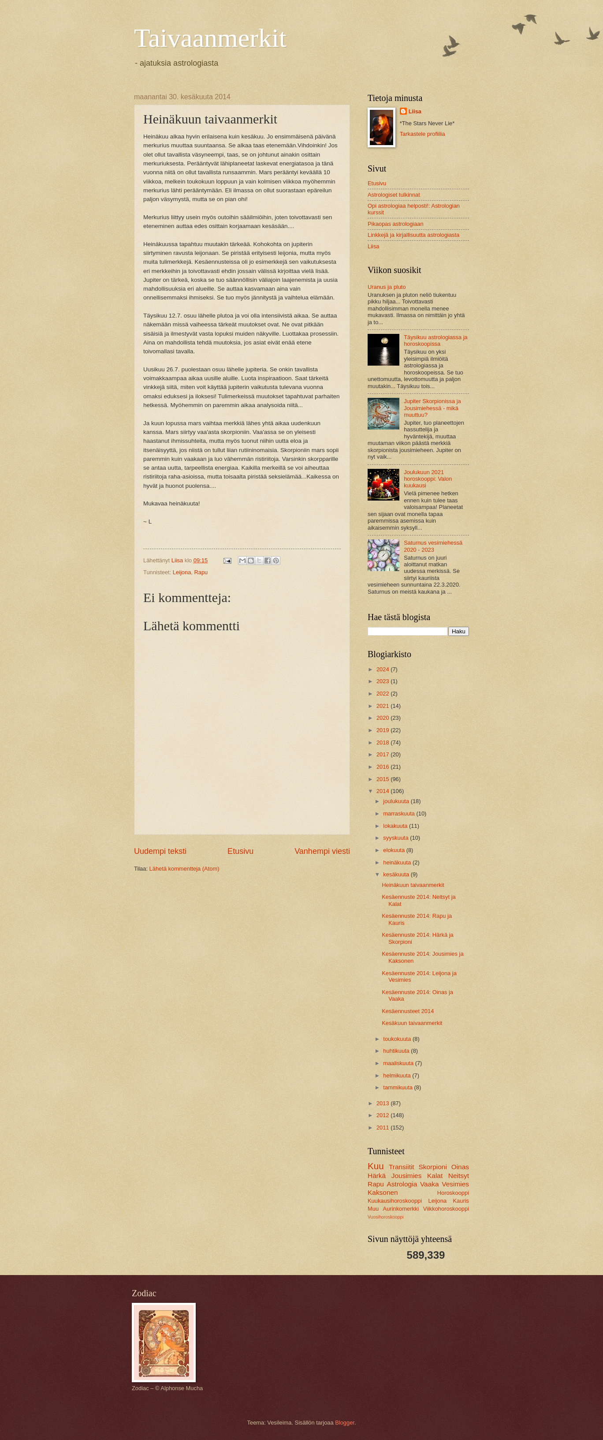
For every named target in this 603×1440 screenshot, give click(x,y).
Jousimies (406, 1175)
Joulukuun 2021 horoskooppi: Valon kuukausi (428, 479)
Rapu (201, 572)
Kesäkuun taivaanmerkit (412, 1023)
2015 (383, 779)
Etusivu (240, 851)
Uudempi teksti (160, 851)
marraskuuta (399, 813)
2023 (383, 681)
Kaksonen (383, 1192)
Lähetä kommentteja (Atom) (184, 868)
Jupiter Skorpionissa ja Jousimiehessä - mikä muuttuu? (432, 408)
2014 (383, 791)
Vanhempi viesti (322, 851)
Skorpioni (432, 1167)
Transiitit (401, 1167)
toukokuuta (398, 1039)
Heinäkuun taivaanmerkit (413, 885)
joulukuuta (396, 801)
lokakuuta (396, 826)
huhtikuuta (397, 1050)
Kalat (435, 1175)
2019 (383, 730)
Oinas (460, 1167)
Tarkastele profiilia (422, 134)
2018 (383, 742)
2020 (383, 717)
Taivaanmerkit (210, 37)
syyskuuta (396, 837)
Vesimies (455, 1184)
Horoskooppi (453, 1192)
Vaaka (429, 1184)
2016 (383, 766)
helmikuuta (397, 1075)
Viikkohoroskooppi (446, 1208)
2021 (383, 706)
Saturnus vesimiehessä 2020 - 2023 (433, 546)
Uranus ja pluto (387, 287)
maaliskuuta (399, 1063)
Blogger (344, 1422)
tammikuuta (398, 1087)
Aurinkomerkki (401, 1208)
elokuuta (394, 850)
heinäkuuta (398, 862)
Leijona (182, 572)
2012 (383, 1115)
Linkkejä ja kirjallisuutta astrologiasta (413, 235)
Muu (373, 1208)
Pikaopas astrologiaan (396, 224)
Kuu (376, 1166)
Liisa (415, 111)
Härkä (377, 1175)
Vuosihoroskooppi (385, 1217)
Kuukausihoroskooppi (395, 1200)
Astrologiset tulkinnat (394, 194)
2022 (383, 693)
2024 (383, 669)
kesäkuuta (396, 874)
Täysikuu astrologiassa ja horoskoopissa (436, 340)
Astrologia (402, 1184)
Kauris (461, 1200)
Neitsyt (458, 1175)
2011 (383, 1127)
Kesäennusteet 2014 (408, 1011)
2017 (383, 754)
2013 (383, 1103)
